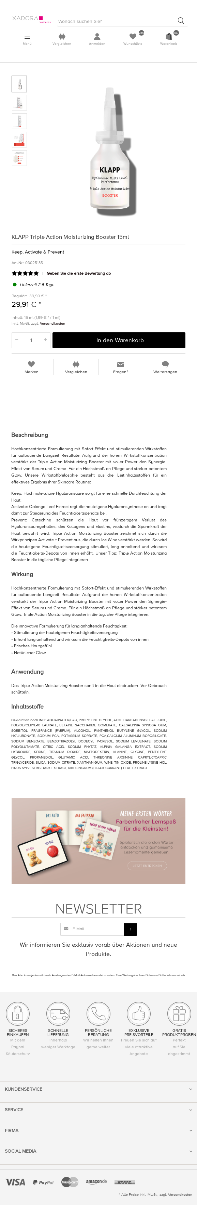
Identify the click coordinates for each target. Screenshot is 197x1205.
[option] (109, 151)
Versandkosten (52, 323)
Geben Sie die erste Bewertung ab (79, 273)
